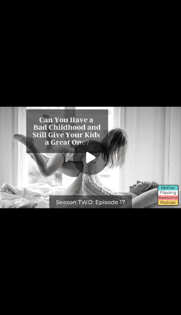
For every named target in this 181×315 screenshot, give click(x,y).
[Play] (90, 157)
